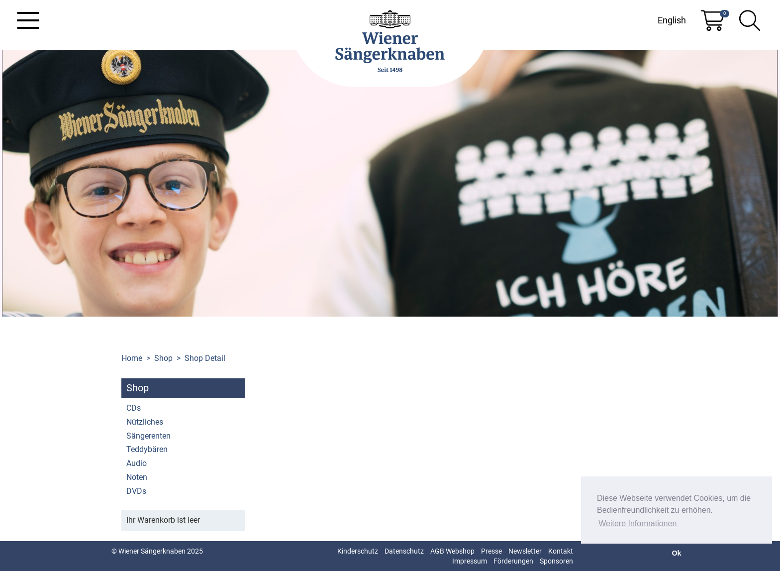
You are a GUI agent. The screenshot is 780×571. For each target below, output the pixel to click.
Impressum (469, 561)
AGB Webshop (452, 551)
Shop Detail (205, 358)
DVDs (136, 491)
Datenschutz (404, 551)
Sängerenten (148, 436)
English (672, 20)
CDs (133, 408)
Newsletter (525, 551)
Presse (491, 551)
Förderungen (513, 561)
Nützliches (144, 422)
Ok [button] (676, 553)
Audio (136, 463)
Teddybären (147, 449)
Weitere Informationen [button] (637, 523)
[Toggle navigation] (28, 20)
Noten (136, 477)
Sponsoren (556, 561)
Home (131, 358)
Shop (163, 358)
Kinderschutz (357, 551)
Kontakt (560, 551)
